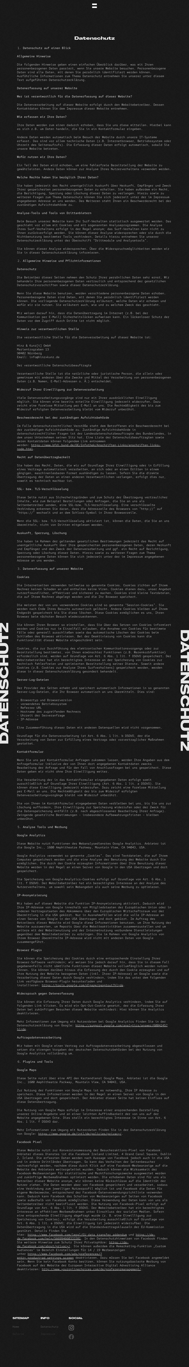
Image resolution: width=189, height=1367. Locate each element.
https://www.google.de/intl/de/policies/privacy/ (80, 1134)
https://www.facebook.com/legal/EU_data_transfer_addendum (77, 1235)
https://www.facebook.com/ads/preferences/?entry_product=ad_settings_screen (59, 1256)
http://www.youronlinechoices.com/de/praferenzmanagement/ (91, 1269)
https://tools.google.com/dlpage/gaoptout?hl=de (82, 985)
